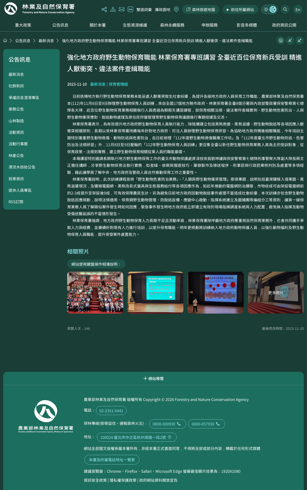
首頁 (5, 40)
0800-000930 (168, 424)
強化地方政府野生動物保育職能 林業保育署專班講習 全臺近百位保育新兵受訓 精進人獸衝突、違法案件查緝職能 (157, 40)
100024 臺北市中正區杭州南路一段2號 (136, 437)
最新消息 (46, 40)
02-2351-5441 (111, 410)
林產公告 (16, 155)
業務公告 (16, 109)
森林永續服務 (172, 25)
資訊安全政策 (95, 480)
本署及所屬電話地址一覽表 (112, 459)
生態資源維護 (135, 25)
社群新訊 (16, 85)
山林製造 (16, 120)
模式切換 (269, 9)
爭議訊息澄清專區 (24, 97)
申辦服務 (209, 25)
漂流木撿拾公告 (22, 167)
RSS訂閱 (16, 201)
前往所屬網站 (242, 9)
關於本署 (98, 25)
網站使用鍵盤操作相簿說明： (96, 264)
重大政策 (23, 25)
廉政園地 (162, 9)
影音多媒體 (247, 25)
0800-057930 (207, 424)
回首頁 (39, 8)
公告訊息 (60, 25)
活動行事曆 (18, 143)
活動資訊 (16, 132)
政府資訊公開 (284, 25)
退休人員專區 (20, 190)
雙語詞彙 (144, 9)
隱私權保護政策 (123, 480)
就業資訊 (16, 178)
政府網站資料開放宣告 (158, 480)
